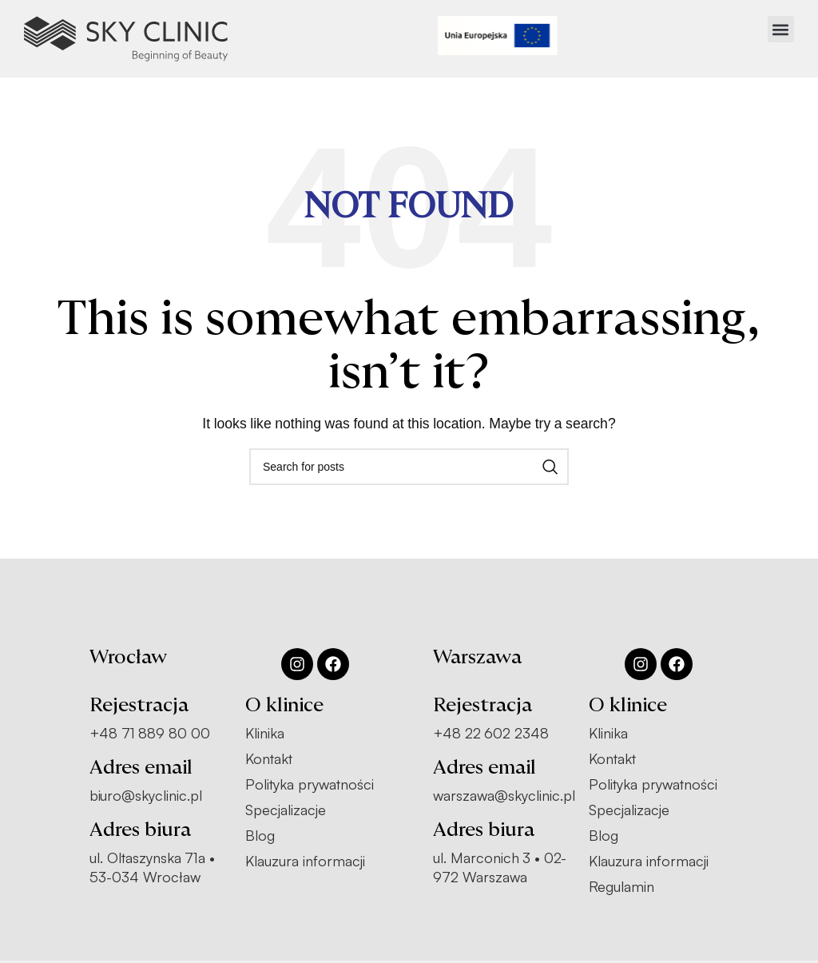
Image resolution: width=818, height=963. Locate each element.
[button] (781, 29)
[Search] (409, 466)
